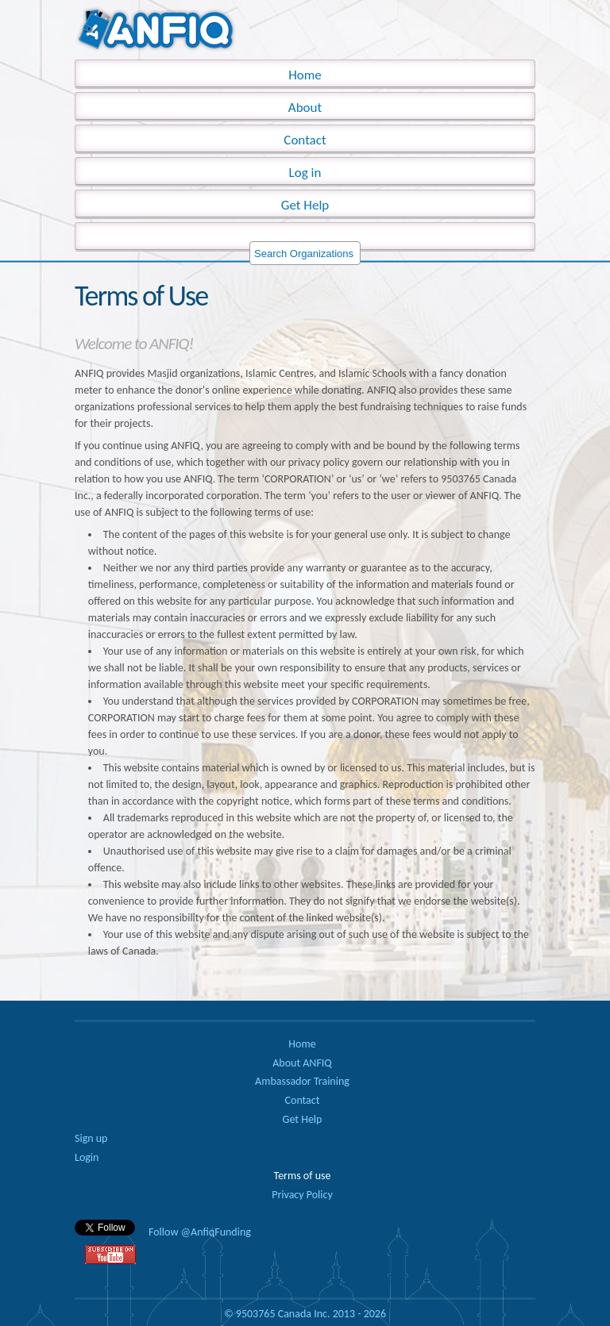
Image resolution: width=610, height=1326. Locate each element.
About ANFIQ (302, 1063)
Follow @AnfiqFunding (200, 1232)
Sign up (91, 1138)
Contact (305, 140)
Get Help (305, 205)
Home (301, 1044)
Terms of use (302, 1175)
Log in (305, 172)
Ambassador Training (302, 1081)
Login (86, 1157)
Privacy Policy (302, 1194)
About (305, 107)
